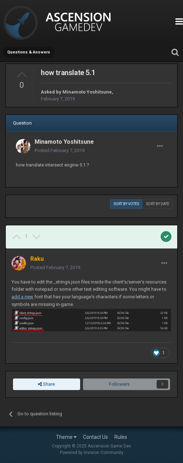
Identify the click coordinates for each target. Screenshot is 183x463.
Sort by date (157, 204)
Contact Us (95, 437)
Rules (120, 437)
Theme (66, 437)
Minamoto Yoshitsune (87, 92)
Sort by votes (126, 204)
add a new (22, 296)
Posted (59, 150)
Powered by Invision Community (91, 452)
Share (46, 384)
